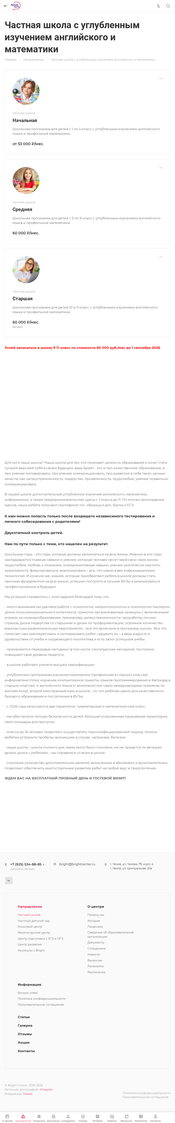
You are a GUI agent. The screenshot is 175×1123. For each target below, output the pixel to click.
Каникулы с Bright (31, 950)
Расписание (96, 972)
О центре (96, 907)
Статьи (24, 1017)
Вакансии (95, 960)
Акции (24, 1042)
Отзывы (25, 1034)
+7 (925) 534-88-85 (26, 864)
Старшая (23, 298)
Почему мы (96, 915)
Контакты (26, 1051)
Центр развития (30, 944)
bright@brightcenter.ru (77, 864)
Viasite (27, 1094)
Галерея (25, 1025)
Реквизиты (96, 966)
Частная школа (29, 915)
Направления (30, 907)
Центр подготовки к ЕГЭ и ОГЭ (40, 938)
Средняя (22, 209)
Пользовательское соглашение (41, 1004)
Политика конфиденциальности (42, 998)
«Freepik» (46, 1089)
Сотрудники (97, 948)
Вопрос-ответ (28, 993)
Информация (29, 985)
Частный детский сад (34, 921)
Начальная (25, 120)
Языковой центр (30, 926)
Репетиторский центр (34, 932)
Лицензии (95, 926)
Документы (96, 942)
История (94, 921)
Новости (94, 954)
